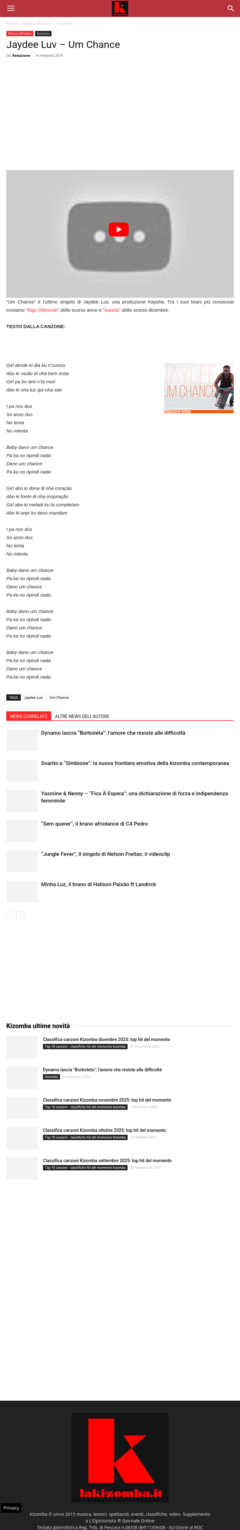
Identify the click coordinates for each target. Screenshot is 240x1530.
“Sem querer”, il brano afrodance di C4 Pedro (94, 824)
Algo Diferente (42, 310)
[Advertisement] (120, 124)
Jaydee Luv (34, 697)
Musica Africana (37, 23)
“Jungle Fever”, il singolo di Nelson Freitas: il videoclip (105, 854)
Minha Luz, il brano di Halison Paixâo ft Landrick (98, 884)
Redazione (21, 55)
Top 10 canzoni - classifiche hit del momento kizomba (85, 1046)
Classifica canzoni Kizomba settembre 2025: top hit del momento (107, 1160)
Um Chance (59, 697)
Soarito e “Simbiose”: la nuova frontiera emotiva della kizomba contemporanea (135, 763)
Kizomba (64, 23)
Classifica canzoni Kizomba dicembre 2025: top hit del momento (106, 1039)
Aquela (111, 310)
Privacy (11, 1507)
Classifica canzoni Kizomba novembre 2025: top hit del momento (107, 1100)
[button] (231, 8)
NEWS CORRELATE (28, 716)
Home (11, 23)
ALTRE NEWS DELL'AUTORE (82, 716)
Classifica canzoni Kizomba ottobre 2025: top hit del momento (104, 1130)
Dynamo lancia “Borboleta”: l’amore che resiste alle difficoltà (113, 733)
